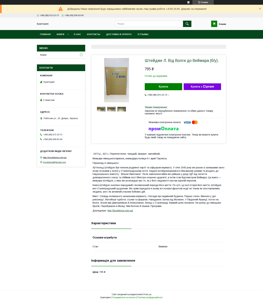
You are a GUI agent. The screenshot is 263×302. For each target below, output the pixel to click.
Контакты (93, 34)
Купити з (202, 86)
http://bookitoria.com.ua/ (120, 210)
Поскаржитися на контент (124, 297)
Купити (163, 86)
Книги (60, 34)
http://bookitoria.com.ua (54, 157)
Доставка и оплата (119, 34)
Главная (45, 34)
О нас (77, 34)
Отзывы (143, 34)
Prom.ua (147, 294)
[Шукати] (187, 24)
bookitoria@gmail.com (54, 162)
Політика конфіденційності (150, 297)
